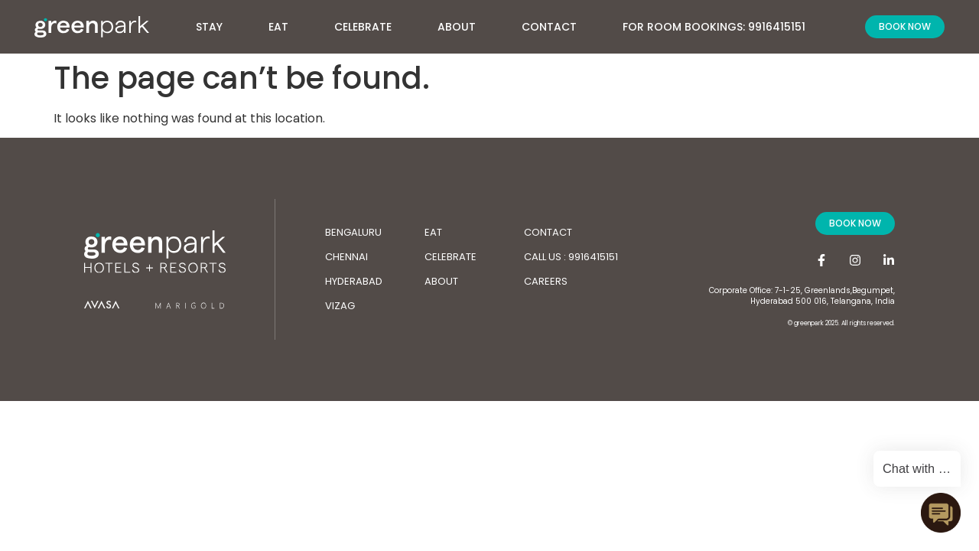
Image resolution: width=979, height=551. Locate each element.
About (464, 24)
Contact (549, 26)
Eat (278, 26)
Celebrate (363, 26)
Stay (217, 24)
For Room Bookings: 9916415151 (714, 26)
